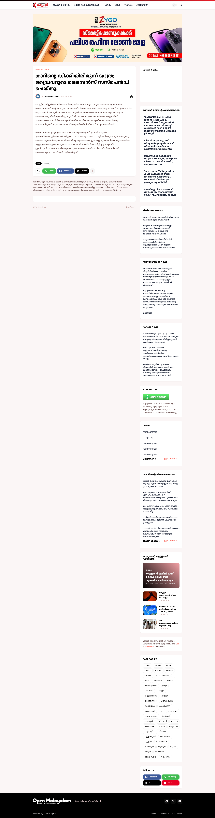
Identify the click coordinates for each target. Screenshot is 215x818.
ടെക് (118, 5)
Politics (170, 680)
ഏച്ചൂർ (161, 690)
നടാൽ (162, 726)
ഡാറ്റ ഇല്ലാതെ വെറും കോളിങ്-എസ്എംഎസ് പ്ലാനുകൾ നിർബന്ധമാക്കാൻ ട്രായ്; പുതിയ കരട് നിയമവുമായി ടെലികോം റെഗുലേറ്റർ (160, 496)
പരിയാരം (162, 731)
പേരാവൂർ (149, 746)
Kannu (168, 665)
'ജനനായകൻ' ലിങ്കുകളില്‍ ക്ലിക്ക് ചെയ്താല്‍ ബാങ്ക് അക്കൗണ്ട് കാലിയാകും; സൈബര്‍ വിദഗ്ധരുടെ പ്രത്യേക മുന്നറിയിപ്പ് (159, 177)
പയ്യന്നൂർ (173, 726)
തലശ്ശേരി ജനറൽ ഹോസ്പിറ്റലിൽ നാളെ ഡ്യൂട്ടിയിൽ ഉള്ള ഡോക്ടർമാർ (161, 218)
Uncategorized (151, 685)
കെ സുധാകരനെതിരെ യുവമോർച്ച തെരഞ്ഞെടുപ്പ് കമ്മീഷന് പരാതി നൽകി (168, 623)
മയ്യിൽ (173, 746)
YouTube (128, 5)
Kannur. (158, 670)
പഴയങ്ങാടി (165, 736)
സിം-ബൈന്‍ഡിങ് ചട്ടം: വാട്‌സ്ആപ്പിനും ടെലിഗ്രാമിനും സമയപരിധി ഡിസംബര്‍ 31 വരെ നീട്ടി (161, 509)
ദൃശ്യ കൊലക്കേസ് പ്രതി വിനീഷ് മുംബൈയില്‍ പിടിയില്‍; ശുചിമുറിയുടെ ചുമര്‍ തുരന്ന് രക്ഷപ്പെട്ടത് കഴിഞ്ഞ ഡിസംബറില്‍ (159, 243)
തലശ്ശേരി (149, 721)
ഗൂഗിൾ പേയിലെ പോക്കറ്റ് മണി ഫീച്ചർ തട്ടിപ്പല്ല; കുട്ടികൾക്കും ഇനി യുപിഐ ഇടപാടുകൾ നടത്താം (160, 484)
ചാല (161, 711)
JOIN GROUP (142, 5)
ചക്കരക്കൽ (164, 706)
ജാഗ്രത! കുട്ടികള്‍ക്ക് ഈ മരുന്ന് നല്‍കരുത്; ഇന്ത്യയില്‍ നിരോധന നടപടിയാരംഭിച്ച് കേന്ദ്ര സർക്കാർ (161, 160)
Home (38, 70)
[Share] (130, 96)
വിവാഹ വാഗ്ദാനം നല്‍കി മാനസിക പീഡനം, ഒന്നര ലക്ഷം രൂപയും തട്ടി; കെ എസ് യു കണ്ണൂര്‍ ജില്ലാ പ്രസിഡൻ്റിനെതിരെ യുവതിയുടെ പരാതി (169, 609)
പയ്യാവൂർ (149, 731)
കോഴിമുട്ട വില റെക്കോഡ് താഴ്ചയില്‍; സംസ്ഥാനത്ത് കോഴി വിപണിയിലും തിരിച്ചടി (160, 192)
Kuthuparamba (162, 675)
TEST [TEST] (147, 437)
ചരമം (108, 5)
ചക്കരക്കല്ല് (150, 711)
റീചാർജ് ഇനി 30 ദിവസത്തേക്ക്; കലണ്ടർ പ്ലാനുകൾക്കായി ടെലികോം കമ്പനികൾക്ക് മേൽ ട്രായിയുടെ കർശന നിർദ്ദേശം (161, 532)
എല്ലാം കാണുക (170, 458)
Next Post (130, 207)
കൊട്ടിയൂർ (150, 706)
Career (147, 665)
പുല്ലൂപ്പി (148, 741)
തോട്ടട (174, 721)
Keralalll (169, 670)
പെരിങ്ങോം (161, 741)
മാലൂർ (148, 751)
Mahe (147, 680)
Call (177, 643)
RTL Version (177, 813)
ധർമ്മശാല (149, 726)
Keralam (148, 675)
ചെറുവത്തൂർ (151, 716)
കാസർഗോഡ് (167, 701)
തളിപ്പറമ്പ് (162, 721)
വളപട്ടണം (165, 757)
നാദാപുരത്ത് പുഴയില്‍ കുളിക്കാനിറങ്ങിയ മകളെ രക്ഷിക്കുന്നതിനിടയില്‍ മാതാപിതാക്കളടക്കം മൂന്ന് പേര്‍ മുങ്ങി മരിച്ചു (161, 353)
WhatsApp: (149, 646)
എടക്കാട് (149, 690)
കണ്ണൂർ (164, 695)
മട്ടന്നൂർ (162, 746)
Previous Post (40, 207)
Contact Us (164, 813)
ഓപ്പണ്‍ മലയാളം (61, 5)
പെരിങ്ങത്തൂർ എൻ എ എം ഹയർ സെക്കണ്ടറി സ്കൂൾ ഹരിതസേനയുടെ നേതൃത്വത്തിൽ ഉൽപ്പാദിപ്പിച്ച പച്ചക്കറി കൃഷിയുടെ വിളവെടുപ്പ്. (161, 338)
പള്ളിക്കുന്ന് (150, 736)
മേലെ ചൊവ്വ (150, 757)
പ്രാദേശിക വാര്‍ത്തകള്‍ (86, 5)
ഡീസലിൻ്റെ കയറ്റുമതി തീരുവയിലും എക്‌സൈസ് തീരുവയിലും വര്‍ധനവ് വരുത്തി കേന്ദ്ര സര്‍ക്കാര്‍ (159, 145)
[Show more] (92, 171)
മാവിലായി (160, 751)
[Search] (180, 5)
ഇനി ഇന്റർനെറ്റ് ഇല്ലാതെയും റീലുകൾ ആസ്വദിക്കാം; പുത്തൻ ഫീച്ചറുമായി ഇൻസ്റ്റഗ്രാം (160, 520)
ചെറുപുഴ (172, 711)
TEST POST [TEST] (150, 432)
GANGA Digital (50, 813)
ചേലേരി (166, 716)
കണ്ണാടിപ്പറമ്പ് (151, 695)
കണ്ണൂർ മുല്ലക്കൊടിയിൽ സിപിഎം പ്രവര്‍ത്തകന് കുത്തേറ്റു (167, 595)
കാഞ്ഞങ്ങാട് (151, 701)
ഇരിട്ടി (164, 685)
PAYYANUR (158, 680)
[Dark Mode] (174, 5)
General (158, 665)
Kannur (45, 70)
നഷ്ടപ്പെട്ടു (147, 313)
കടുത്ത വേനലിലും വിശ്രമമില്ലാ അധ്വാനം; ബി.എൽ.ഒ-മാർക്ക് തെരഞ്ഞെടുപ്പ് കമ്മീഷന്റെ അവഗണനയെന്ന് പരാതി (157, 229)
